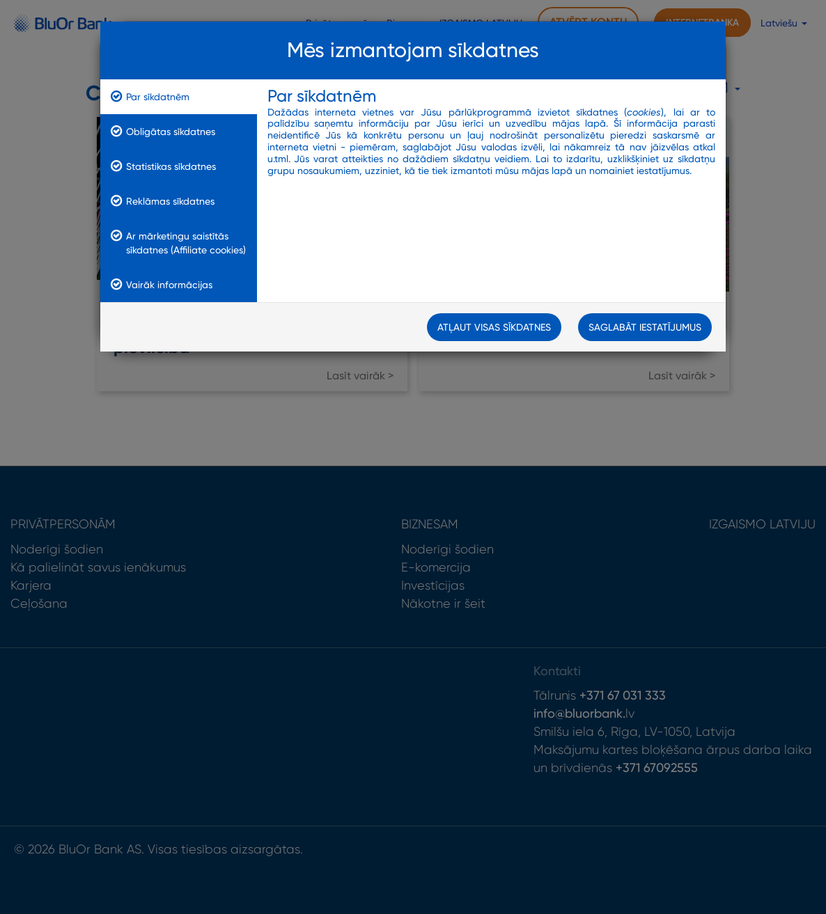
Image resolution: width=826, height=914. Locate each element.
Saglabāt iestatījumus (645, 327)
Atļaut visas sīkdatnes (494, 327)
